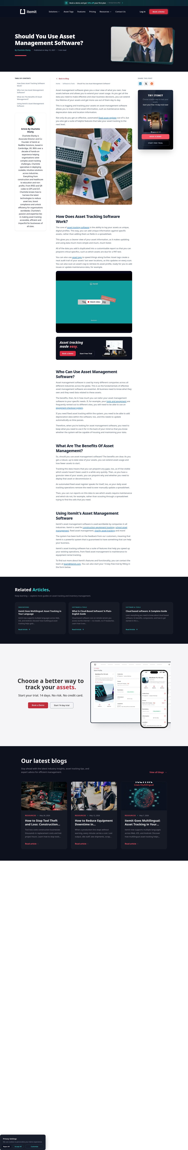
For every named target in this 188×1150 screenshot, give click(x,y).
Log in (143, 11)
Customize (34, 1147)
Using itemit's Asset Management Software (30, 104)
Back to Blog (62, 78)
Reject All (6, 1147)
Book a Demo (68, 353)
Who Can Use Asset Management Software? (30, 91)
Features (81, 11)
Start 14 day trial (61, 705)
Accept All (18, 1147)
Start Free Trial (86, 353)
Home (58, 84)
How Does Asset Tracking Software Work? (31, 84)
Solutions (54, 11)
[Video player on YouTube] (94, 302)
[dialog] (23, 1142)
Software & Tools (69, 84)
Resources (106, 11)
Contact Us (120, 11)
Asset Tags (68, 11)
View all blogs (158, 772)
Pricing (92, 11)
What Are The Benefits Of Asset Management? (29, 98)
